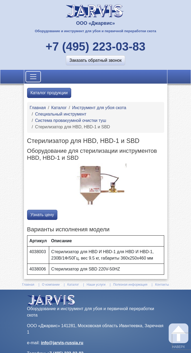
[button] (95, 60)
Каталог (59, 107)
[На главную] (95, 10)
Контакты (162, 284)
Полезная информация (130, 284)
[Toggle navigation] (33, 76)
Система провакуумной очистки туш (70, 120)
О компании (51, 284)
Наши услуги (96, 284)
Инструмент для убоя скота (99, 107)
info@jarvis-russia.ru (62, 342)
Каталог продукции (49, 93)
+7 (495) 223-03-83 (96, 46)
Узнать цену (42, 214)
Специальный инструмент (60, 114)
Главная (38, 107)
